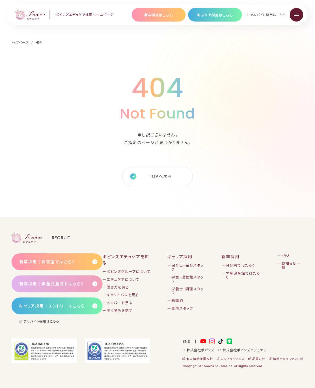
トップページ (20, 42)
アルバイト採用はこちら (268, 14)
